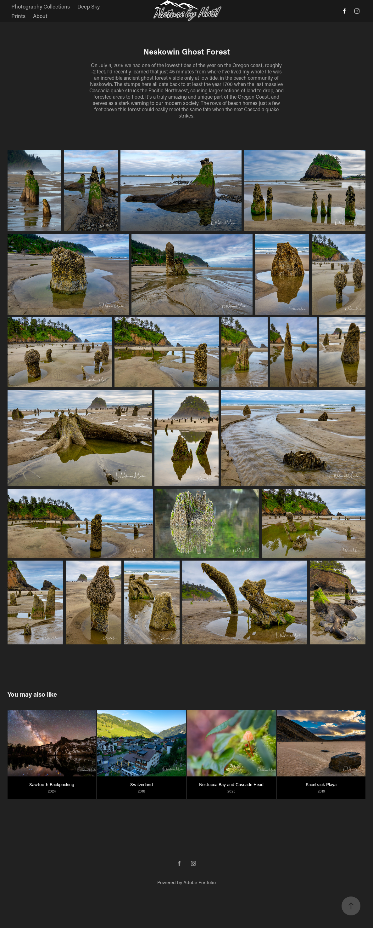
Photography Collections (40, 6)
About (40, 15)
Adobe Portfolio (199, 882)
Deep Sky (88, 6)
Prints (18, 15)
